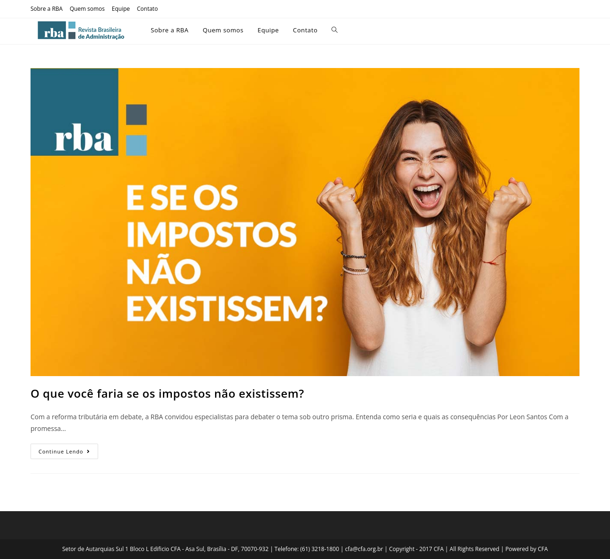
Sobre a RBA (46, 9)
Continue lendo (69, 449)
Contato (147, 9)
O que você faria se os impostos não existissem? (167, 393)
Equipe (121, 9)
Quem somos (87, 9)
